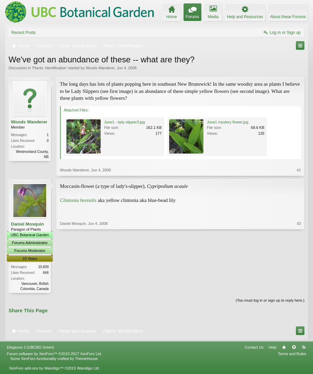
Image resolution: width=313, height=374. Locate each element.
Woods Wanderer (100, 68)
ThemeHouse (86, 359)
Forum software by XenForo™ (54, 354)
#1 (299, 170)
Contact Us (254, 348)
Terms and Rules (292, 354)
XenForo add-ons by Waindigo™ (36, 369)
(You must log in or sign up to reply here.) (270, 301)
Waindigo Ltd (88, 369)
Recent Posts (23, 32)
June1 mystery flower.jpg (227, 122)
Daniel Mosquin (27, 224)
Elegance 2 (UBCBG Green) (30, 348)
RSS (303, 348)
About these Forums (288, 16)
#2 (299, 288)
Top (293, 348)
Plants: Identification (49, 68)
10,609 (43, 267)
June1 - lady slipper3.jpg (124, 122)
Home (283, 348)
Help (272, 348)
